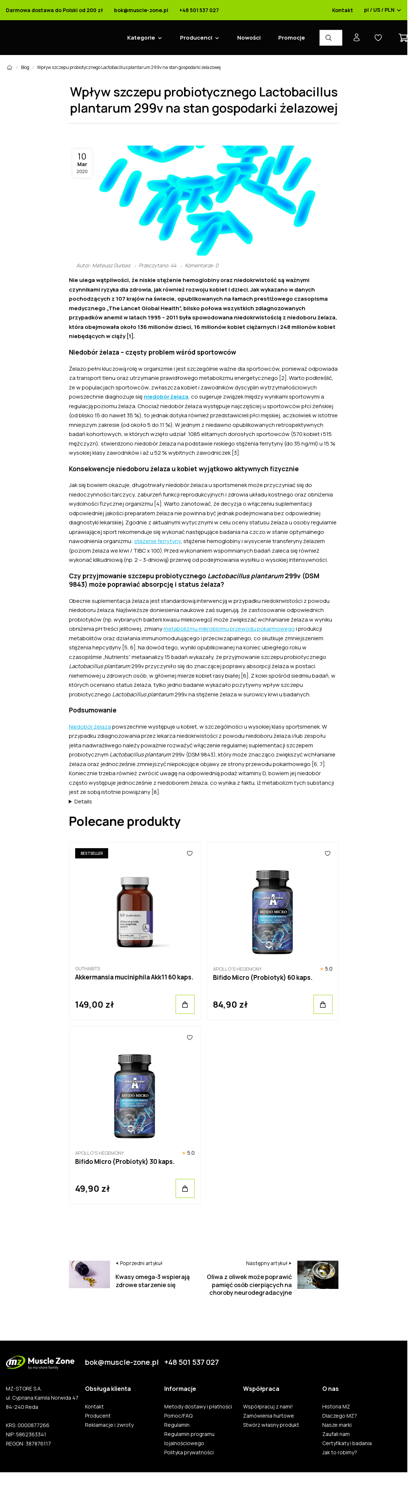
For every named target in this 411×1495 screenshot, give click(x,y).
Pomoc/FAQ (178, 1415)
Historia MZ (336, 1406)
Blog (25, 67)
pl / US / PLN (382, 10)
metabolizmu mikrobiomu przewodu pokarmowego (229, 628)
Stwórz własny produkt (271, 1425)
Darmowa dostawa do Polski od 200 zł (54, 10)
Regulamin (177, 1425)
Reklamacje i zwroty (109, 1425)
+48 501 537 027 (199, 10)
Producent (98, 1415)
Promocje (291, 37)
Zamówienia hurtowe (268, 1415)
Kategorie (141, 37)
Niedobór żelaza (90, 726)
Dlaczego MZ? (339, 1415)
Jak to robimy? (339, 1452)
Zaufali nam (336, 1434)
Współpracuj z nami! (268, 1406)
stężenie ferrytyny (157, 541)
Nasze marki (337, 1425)
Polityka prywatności (189, 1452)
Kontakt (342, 10)
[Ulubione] (190, 853)
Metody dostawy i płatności (198, 1406)
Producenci (196, 37)
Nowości (249, 37)
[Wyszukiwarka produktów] (330, 38)
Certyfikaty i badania (347, 1443)
